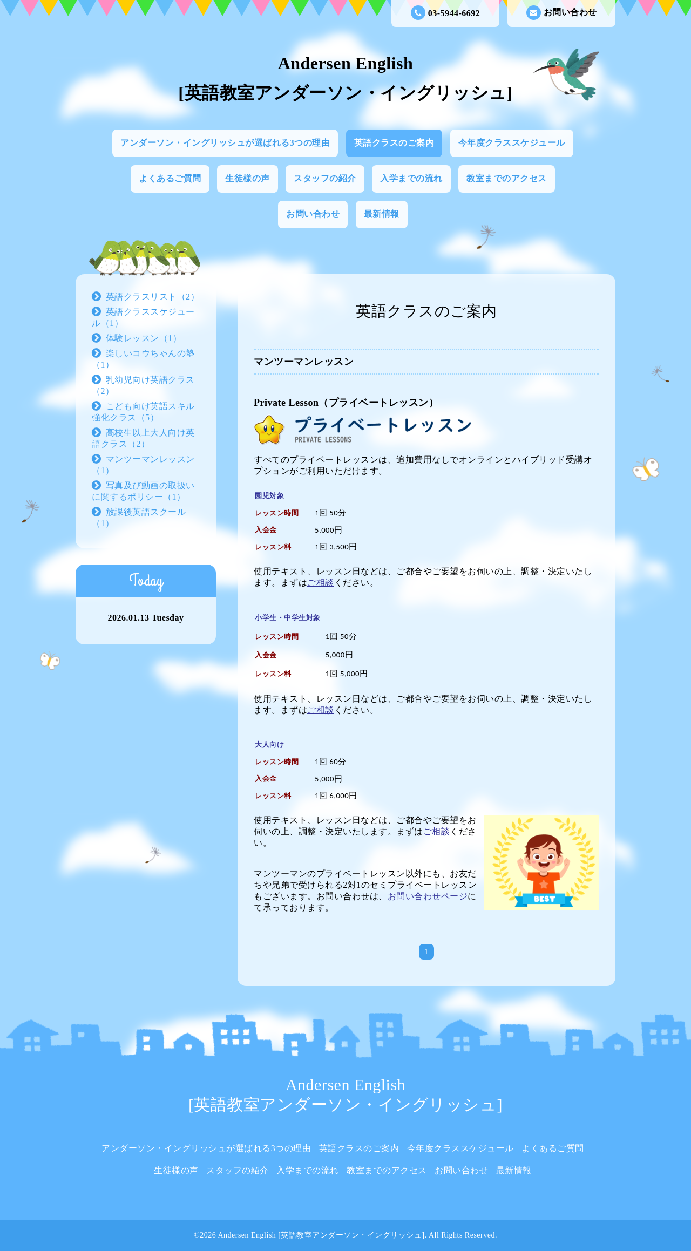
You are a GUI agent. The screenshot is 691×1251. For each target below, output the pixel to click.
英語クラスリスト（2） (153, 296)
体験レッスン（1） (144, 338)
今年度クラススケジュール (511, 142)
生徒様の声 (247, 178)
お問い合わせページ (428, 896)
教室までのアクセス (506, 178)
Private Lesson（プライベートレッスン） (346, 402)
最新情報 (381, 214)
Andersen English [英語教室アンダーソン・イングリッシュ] (321, 1235)
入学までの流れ (411, 178)
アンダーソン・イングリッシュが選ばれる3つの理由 (225, 142)
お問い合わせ (561, 12)
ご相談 (320, 582)
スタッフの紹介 (325, 178)
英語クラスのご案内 (394, 142)
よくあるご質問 (170, 178)
